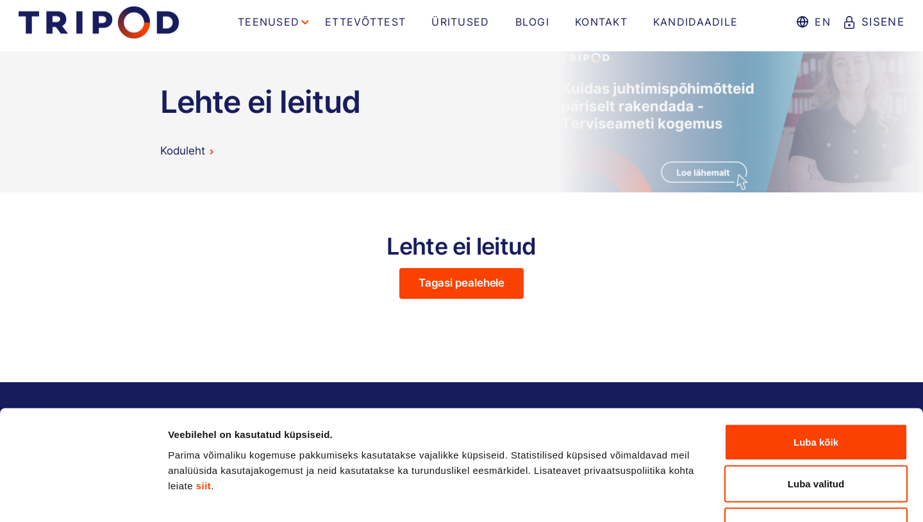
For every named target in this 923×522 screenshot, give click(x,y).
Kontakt (601, 21)
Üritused (460, 21)
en (822, 21)
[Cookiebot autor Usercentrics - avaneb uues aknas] (83, 497)
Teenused (268, 21)
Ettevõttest (365, 21)
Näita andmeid (662, 496)
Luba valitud (816, 396)
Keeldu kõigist (816, 437)
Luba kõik (816, 353)
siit (204, 397)
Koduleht (182, 150)
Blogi (532, 21)
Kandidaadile (695, 21)
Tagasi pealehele (461, 282)
